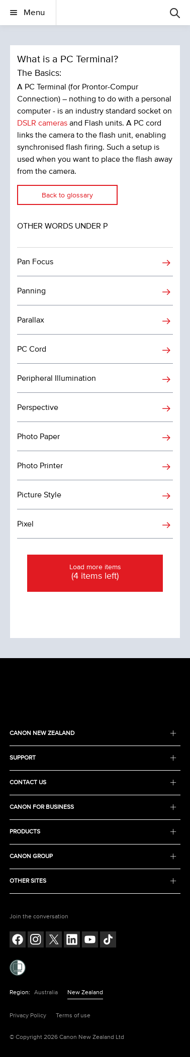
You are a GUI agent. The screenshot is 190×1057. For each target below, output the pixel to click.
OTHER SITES (93, 881)
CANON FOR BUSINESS (93, 807)
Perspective (37, 407)
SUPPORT (93, 758)
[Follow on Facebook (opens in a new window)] (18, 940)
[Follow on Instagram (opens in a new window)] (36, 940)
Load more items (95, 573)
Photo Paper (38, 437)
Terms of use (73, 1015)
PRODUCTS (93, 831)
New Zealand (85, 992)
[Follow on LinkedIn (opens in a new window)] (72, 940)
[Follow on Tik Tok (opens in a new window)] (108, 940)
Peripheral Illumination (56, 378)
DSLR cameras (42, 123)
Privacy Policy (28, 1015)
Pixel (25, 524)
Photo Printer (40, 466)
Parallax (30, 320)
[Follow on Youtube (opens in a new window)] (90, 940)
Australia (46, 992)
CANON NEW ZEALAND (93, 733)
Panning (31, 291)
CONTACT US (93, 782)
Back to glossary (67, 195)
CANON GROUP (93, 856)
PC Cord (31, 349)
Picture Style (39, 495)
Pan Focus (35, 262)
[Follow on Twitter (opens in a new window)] (54, 940)
